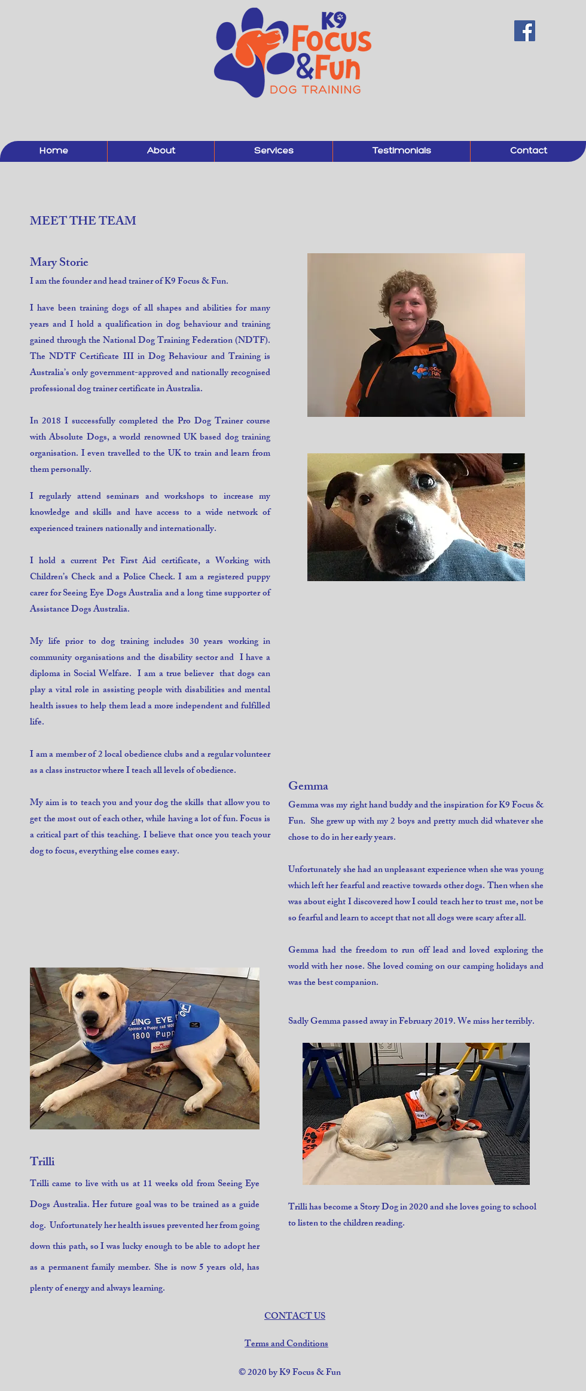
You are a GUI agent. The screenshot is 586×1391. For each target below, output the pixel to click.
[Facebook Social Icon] (524, 30)
